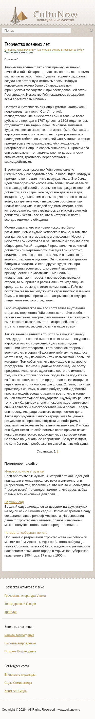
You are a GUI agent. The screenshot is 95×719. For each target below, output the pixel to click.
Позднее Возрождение (20, 651)
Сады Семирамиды (18, 683)
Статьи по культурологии (19, 49)
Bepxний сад (14, 502)
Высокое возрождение (20, 643)
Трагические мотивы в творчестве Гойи (59, 49)
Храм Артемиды (16, 691)
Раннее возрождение (19, 635)
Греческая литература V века (25, 596)
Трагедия (11, 612)
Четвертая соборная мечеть (26, 533)
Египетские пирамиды (20, 674)
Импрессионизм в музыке (24, 471)
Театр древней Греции (20, 604)
